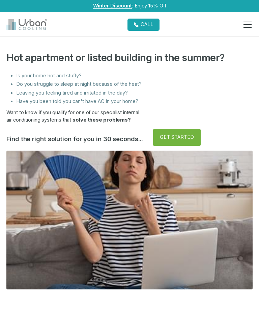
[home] (26, 24)
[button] (246, 24)
